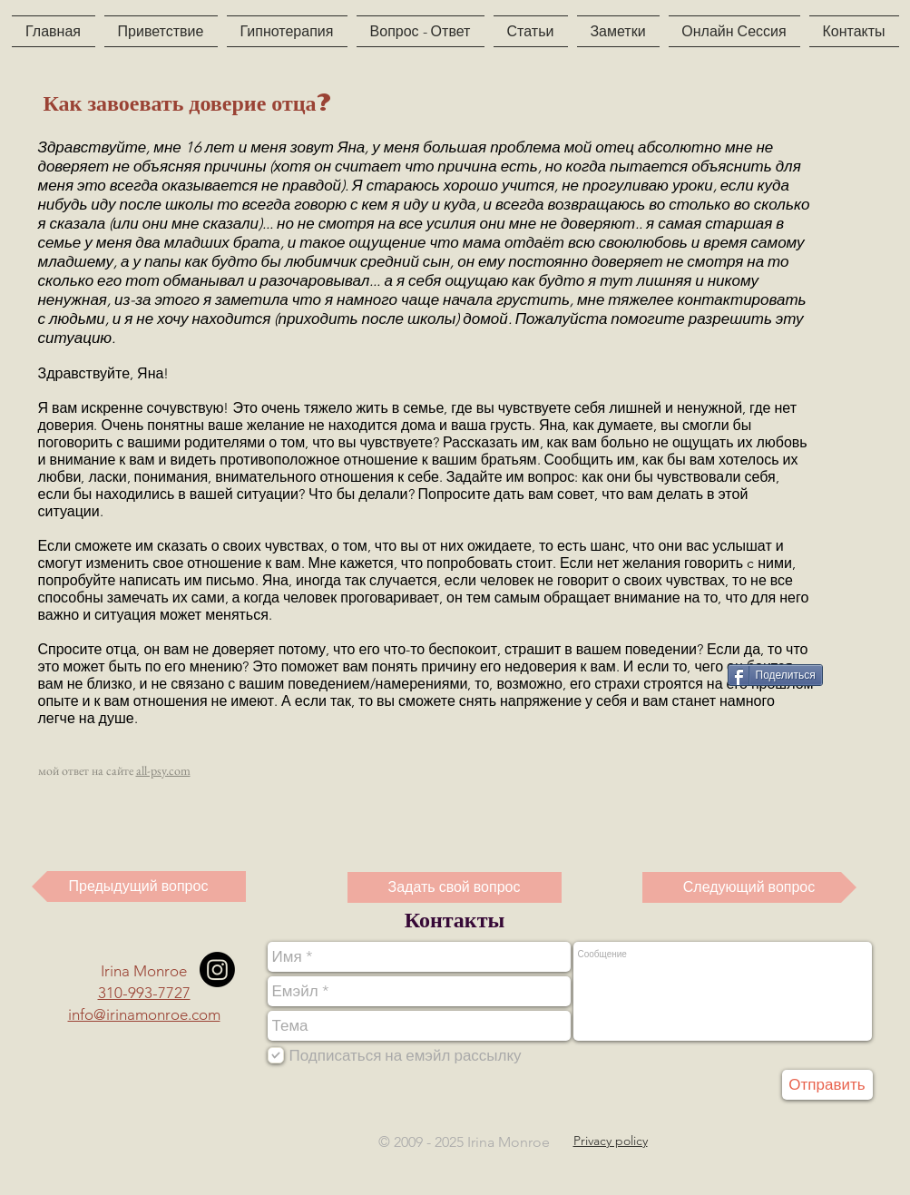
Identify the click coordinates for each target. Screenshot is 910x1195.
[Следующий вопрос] (749, 887)
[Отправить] (827, 1085)
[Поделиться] (775, 675)
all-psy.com (163, 770)
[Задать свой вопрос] (454, 887)
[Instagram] (217, 969)
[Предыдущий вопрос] (139, 886)
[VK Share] (679, 673)
